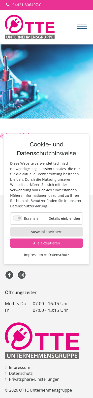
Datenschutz (58, 255)
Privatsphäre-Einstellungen (34, 379)
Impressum (33, 255)
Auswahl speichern (46, 231)
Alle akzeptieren (46, 242)
